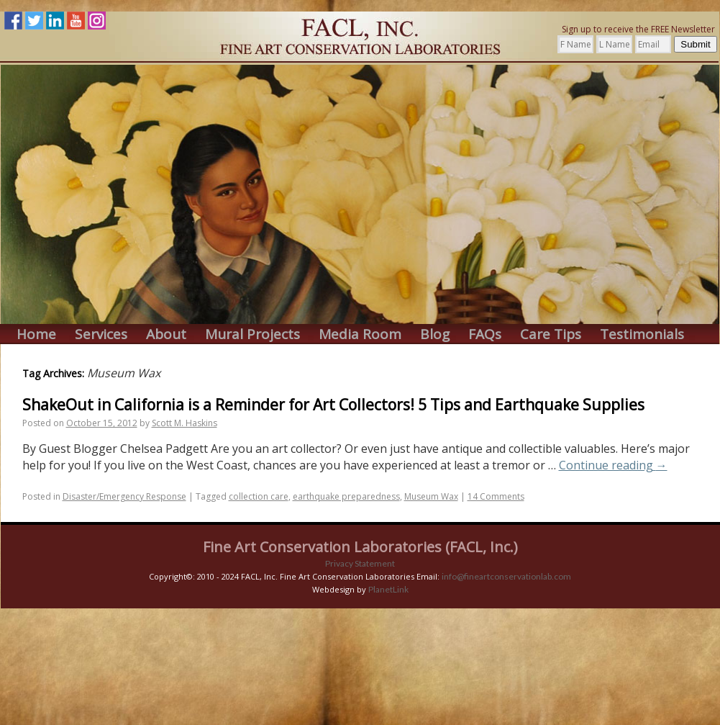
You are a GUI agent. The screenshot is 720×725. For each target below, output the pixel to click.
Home (36, 334)
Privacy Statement (360, 563)
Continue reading (613, 465)
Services (101, 334)
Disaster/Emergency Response (124, 496)
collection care (258, 496)
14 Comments (496, 496)
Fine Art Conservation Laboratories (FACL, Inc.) (360, 547)
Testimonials (642, 334)
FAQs (484, 334)
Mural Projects (252, 334)
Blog (435, 334)
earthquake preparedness (346, 496)
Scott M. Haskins (184, 423)
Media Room (360, 334)
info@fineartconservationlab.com (506, 576)
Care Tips (550, 334)
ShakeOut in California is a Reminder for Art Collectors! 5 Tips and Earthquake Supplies (333, 405)
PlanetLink (388, 589)
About (166, 334)
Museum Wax (431, 496)
